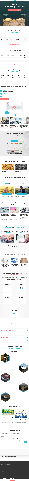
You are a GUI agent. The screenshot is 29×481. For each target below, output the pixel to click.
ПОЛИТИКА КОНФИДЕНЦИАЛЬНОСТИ (6, 464)
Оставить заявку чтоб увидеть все (14, 10)
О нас (1, 469)
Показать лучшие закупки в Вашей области (14, 64)
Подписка (2, 471)
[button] (0, 170)
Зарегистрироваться (4, 99)
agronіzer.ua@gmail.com (16, 438)
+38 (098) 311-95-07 (16, 435)
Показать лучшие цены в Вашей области (14, 44)
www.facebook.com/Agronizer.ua (18, 440)
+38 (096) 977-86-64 (16, 433)
